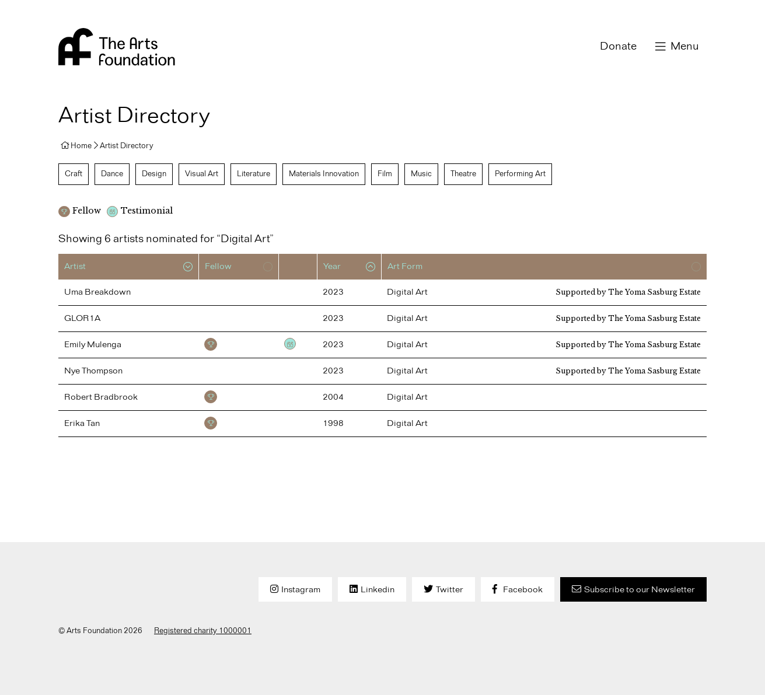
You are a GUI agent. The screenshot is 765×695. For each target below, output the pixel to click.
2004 (333, 397)
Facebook (523, 590)
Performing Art (520, 174)
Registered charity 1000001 (202, 631)
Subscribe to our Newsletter (639, 590)
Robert (101, 397)
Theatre (463, 174)
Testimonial (290, 344)
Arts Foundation (116, 46)
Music (421, 174)
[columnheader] (128, 267)
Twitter (449, 590)
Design (154, 174)
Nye (93, 371)
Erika (82, 423)
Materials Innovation (324, 174)
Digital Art (407, 292)
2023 (333, 292)
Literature (253, 174)
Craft (73, 174)
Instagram (300, 590)
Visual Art (201, 174)
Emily (92, 345)
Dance (112, 174)
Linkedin (377, 590)
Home (81, 146)
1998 (333, 423)
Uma (97, 292)
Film (385, 174)
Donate (618, 47)
